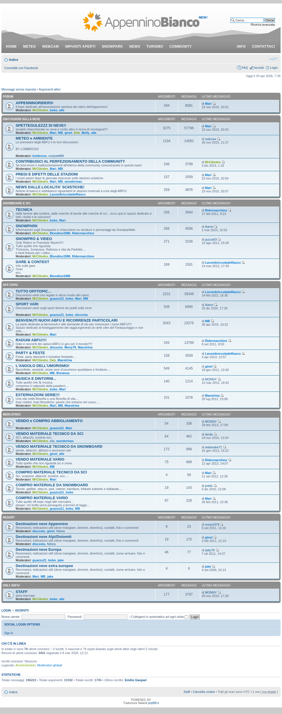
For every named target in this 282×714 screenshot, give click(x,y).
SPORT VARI (27, 304)
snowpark (112, 47)
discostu (81, 314)
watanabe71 (213, 447)
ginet (68, 132)
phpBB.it (153, 703)
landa (209, 434)
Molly (85, 132)
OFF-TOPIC (10, 285)
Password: (75, 616)
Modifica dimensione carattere (273, 58)
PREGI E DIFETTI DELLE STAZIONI (47, 174)
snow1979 (212, 524)
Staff (186, 691)
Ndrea (60, 531)
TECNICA (24, 209)
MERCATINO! (12, 414)
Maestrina (85, 347)
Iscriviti (259, 67)
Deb (77, 132)
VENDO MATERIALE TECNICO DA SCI (49, 433)
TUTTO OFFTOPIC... (33, 291)
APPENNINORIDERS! (35, 103)
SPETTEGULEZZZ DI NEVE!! (41, 125)
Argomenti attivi (49, 89)
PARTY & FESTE (30, 353)
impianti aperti (80, 47)
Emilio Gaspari (136, 680)
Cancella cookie (204, 691)
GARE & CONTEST (32, 262)
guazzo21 (57, 298)
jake (61, 560)
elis (52, 441)
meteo (29, 47)
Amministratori (25, 665)
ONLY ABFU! (11, 585)
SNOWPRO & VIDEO (34, 239)
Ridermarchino (216, 210)
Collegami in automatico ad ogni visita (160, 616)
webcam (50, 47)
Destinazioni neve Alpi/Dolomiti (43, 537)
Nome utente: (10, 616)
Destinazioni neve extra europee (44, 566)
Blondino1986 (60, 233)
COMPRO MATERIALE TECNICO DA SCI (51, 472)
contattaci (263, 47)
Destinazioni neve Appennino (42, 524)
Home (11, 47)
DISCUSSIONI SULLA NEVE (21, 119)
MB (60, 132)
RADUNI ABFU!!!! (31, 340)
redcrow (210, 139)
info (241, 47)
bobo (54, 110)
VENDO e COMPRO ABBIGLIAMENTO (49, 421)
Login (274, 67)
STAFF (22, 592)
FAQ (245, 67)
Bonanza (63, 373)
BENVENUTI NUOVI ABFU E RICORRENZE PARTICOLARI (67, 320)
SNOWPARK (27, 226)
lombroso (39, 156)
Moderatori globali (49, 665)
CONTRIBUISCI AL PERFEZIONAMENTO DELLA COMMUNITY (70, 161)
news (134, 47)
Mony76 (70, 347)
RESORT (9, 517)
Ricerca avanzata (263, 24)
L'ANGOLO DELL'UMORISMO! (43, 366)
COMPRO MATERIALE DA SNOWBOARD (52, 485)
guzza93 (211, 239)
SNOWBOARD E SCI (16, 203)
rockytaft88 (56, 156)
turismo (154, 47)
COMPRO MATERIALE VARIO (42, 498)
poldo (209, 485)
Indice (13, 59)
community (180, 47)
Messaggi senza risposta (18, 89)
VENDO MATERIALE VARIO (40, 459)
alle (61, 110)
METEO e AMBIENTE (34, 138)
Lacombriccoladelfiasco (67, 194)
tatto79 (210, 550)
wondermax (73, 181)
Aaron (209, 226)
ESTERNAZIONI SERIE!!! (38, 395)
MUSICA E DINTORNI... (36, 378)
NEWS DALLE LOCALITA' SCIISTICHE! (50, 187)
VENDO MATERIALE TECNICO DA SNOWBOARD (59, 446)
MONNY (211, 379)
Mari (208, 103)
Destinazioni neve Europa (39, 549)
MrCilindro (40, 110)
